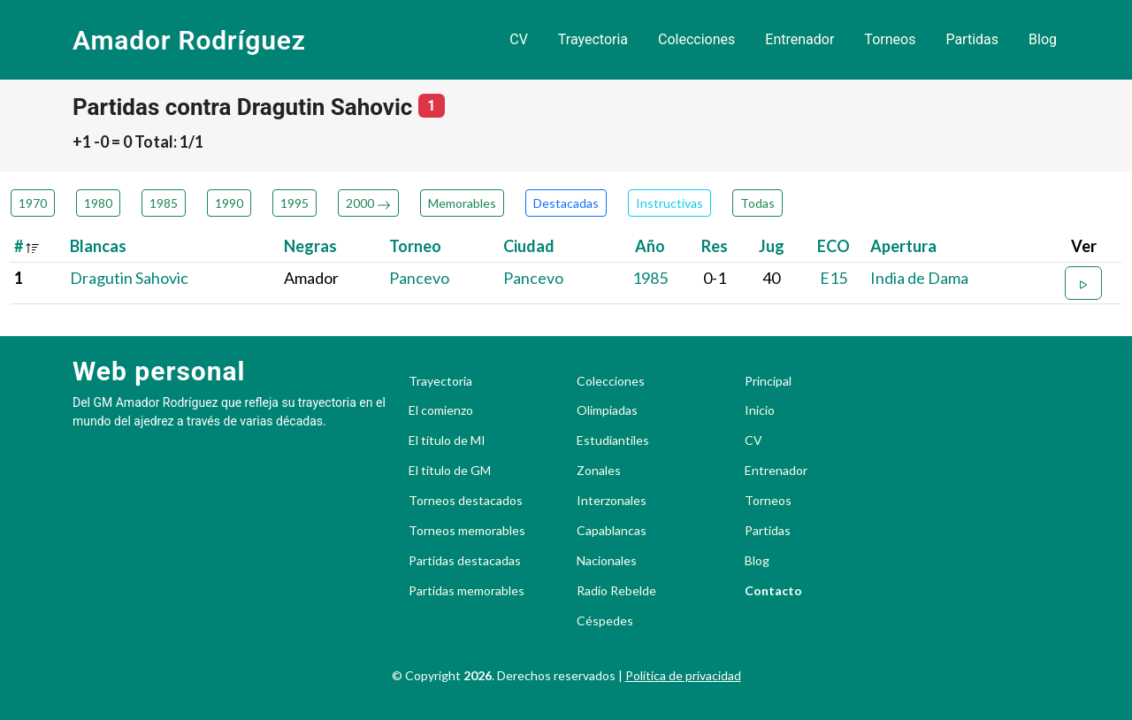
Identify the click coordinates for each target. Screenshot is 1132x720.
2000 (368, 203)
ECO (833, 246)
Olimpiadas (607, 410)
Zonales (599, 470)
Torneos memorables (467, 531)
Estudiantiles (613, 440)
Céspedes (605, 621)
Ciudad (529, 246)
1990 (229, 203)
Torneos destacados (466, 500)
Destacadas (566, 203)
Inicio (760, 410)
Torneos (889, 39)
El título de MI (447, 440)
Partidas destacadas (465, 561)
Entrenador (799, 39)
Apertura (903, 246)
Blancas (98, 246)
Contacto (773, 591)
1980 (98, 203)
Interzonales (611, 500)
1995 (294, 203)
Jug (771, 246)
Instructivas (669, 203)
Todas (757, 203)
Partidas (971, 39)
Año (650, 246)
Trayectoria (593, 39)
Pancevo (419, 277)
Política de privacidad (683, 675)
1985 (163, 203)
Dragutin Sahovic (129, 277)
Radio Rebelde (616, 591)
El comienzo (441, 410)
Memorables (462, 203)
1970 (33, 203)
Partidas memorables (466, 591)
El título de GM (450, 470)
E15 (833, 277)
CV (518, 39)
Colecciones (696, 39)
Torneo (415, 246)
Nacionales (607, 561)
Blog (1043, 39)
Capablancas (611, 531)
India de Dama (919, 277)
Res (714, 246)
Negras (310, 246)
